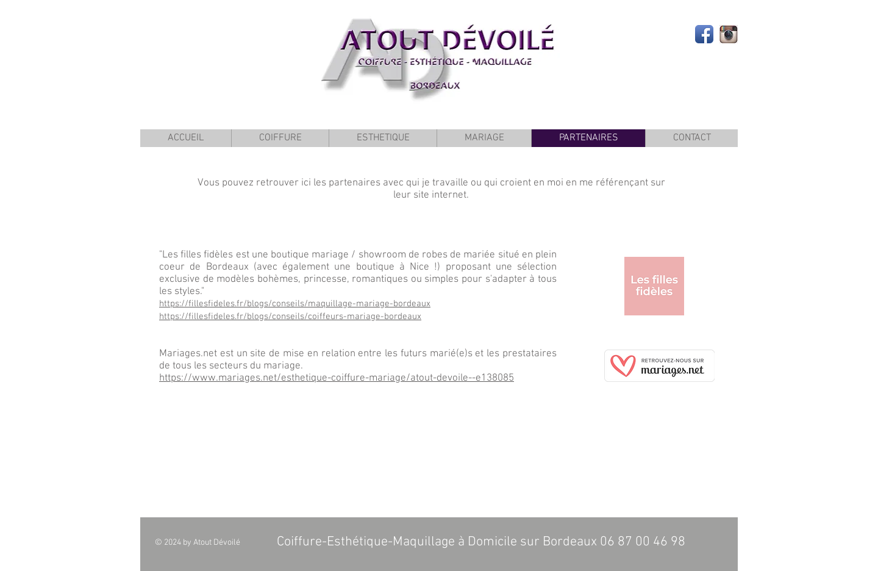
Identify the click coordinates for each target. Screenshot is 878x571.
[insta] (728, 34)
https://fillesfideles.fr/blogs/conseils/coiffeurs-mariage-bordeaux (290, 316)
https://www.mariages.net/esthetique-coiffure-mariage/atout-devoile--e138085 (336, 378)
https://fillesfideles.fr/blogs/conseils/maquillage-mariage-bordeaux (294, 303)
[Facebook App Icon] (704, 34)
